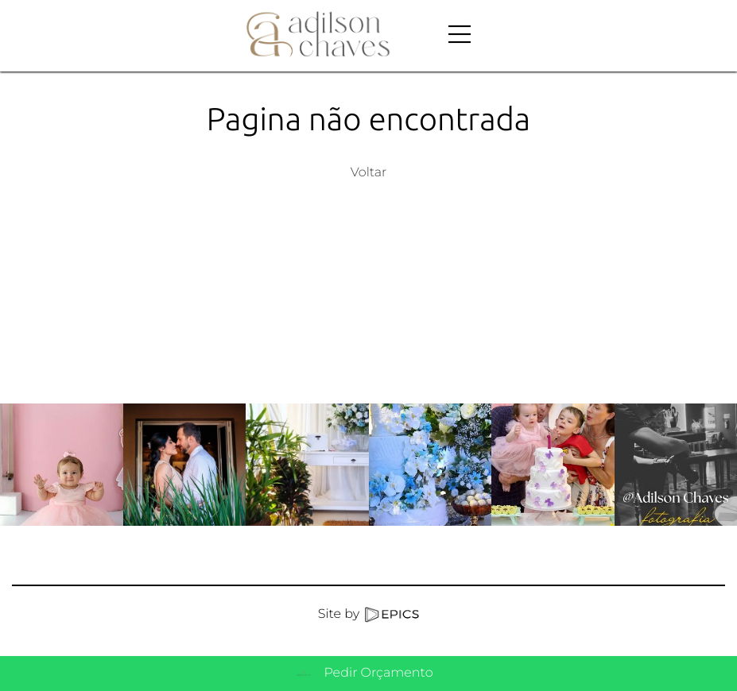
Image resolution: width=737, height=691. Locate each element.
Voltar (369, 172)
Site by (368, 614)
